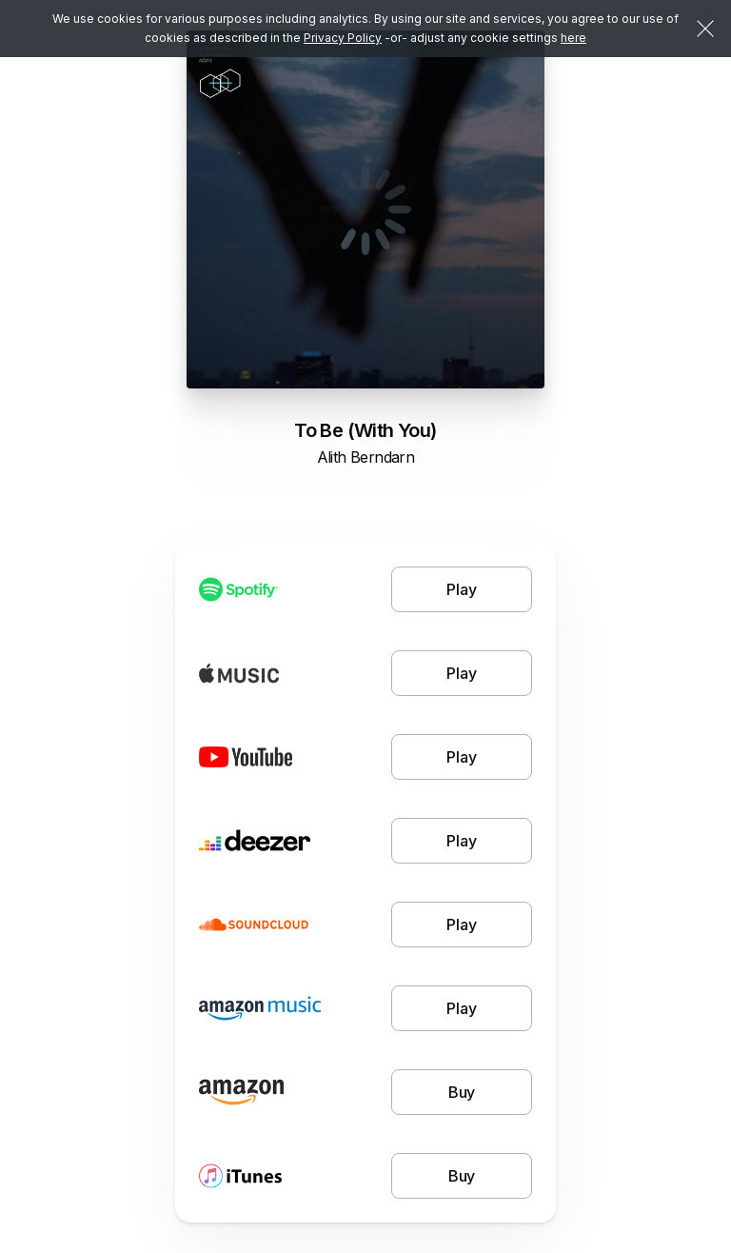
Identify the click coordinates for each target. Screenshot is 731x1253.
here (573, 37)
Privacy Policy (343, 37)
